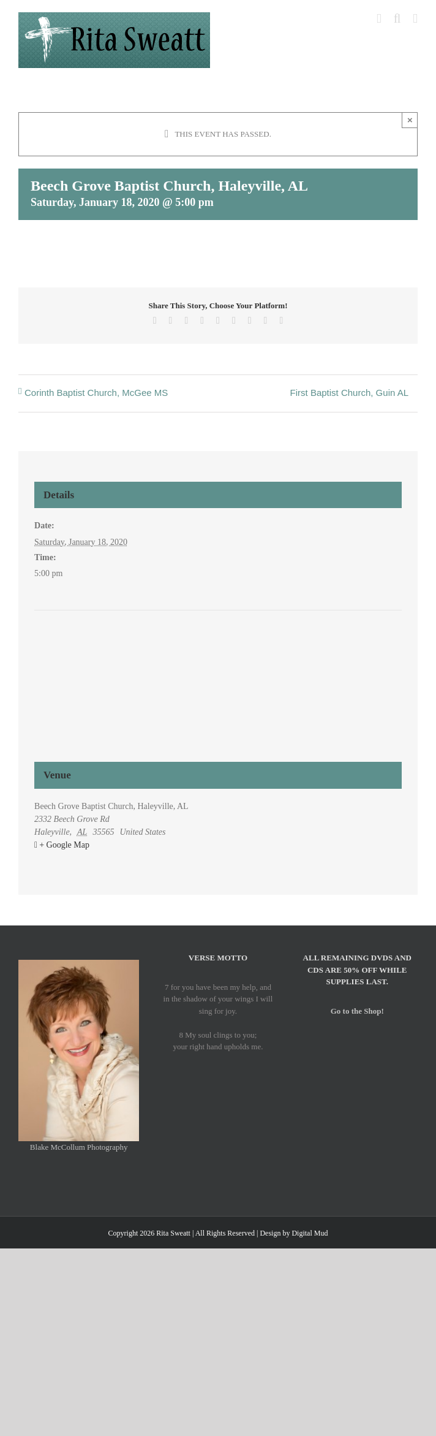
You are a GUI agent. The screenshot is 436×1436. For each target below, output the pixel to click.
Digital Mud (309, 1233)
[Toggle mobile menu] (415, 18)
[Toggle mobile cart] (379, 18)
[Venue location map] (218, 657)
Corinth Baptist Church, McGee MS (96, 392)
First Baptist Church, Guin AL (349, 392)
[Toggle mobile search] (397, 18)
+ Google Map (64, 844)
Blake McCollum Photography (79, 1147)
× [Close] (410, 120)
